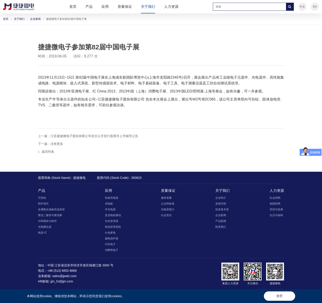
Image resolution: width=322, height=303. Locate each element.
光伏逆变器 (111, 221)
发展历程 (220, 203)
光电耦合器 (44, 226)
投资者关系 (222, 209)
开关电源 (110, 209)
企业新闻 (35, 19)
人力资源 (171, 6)
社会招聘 (275, 197)
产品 (89, 6)
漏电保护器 (111, 238)
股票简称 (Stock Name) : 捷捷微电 (62, 177)
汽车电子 (110, 244)
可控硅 (42, 197)
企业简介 (220, 197)
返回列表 (46, 152)
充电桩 (109, 203)
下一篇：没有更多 (50, 144)
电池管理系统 (113, 226)
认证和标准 (167, 203)
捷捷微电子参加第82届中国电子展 (66, 19)
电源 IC (42, 232)
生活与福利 (276, 215)
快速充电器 (111, 197)
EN (315, 6)
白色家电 (110, 232)
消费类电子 (111, 250)
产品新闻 (220, 221)
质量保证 (125, 6)
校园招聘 (275, 203)
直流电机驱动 (113, 215)
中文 (302, 6)
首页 (72, 6)
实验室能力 (167, 209)
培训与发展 (276, 209)
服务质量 (166, 197)
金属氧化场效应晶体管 (51, 209)
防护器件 (43, 203)
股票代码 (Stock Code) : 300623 (119, 177)
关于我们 (148, 6)
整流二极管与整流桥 (50, 215)
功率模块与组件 (47, 221)
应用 (105, 6)
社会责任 (166, 215)
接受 (279, 296)
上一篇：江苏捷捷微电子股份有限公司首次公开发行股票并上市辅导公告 (88, 136)
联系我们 (220, 226)
